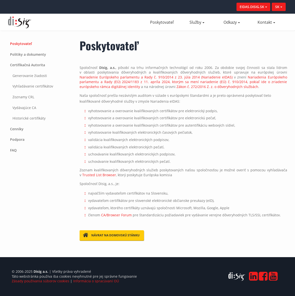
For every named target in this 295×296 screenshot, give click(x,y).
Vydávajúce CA (24, 107)
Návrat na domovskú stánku (111, 235)
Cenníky (17, 129)
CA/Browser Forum (116, 215)
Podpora (17, 139)
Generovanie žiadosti (29, 75)
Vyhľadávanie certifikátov (32, 86)
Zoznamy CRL (23, 97)
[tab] (40, 43)
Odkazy (232, 22)
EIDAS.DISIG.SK (253, 6)
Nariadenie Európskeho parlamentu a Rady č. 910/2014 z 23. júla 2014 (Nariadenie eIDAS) (156, 77)
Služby (196, 22)
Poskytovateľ (164, 22)
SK (278, 6)
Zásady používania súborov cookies (40, 281)
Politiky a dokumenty (28, 54)
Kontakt (266, 22)
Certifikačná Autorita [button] (27, 65)
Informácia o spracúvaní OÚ (96, 281)
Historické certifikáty (29, 118)
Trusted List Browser (99, 175)
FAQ (13, 150)
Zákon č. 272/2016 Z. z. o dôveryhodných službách (217, 86)
